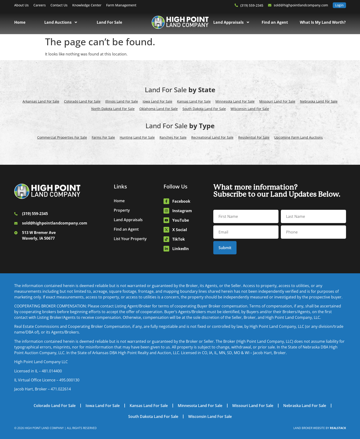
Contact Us (59, 5)
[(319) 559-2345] (236, 5)
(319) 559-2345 (251, 5)
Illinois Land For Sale (121, 101)
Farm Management (121, 5)
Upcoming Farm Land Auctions (298, 137)
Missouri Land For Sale (277, 101)
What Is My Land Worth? (323, 22)
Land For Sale (109, 22)
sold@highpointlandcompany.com (301, 5)
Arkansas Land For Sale (41, 101)
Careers (39, 5)
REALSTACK (338, 428)
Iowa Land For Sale (157, 101)
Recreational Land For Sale (212, 137)
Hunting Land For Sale (137, 137)
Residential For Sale (253, 137)
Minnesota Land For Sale (235, 101)
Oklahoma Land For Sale (158, 108)
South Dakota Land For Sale (204, 108)
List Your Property (130, 238)
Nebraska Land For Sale (318, 101)
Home (19, 22)
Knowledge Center (86, 5)
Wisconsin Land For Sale (250, 108)
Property (122, 210)
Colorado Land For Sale (82, 101)
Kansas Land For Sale (194, 101)
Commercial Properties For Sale (62, 137)
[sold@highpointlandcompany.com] (269, 5)
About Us (21, 5)
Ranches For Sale (173, 137)
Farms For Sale (103, 137)
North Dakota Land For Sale (113, 108)
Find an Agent (275, 22)
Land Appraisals (231, 22)
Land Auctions (61, 22)
